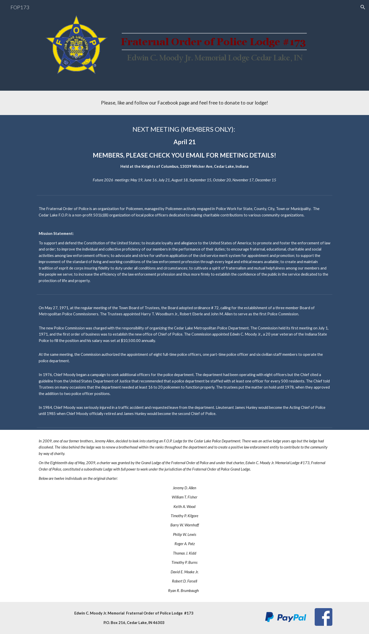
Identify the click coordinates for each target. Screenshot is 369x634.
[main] (184, 103)
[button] (363, 7)
